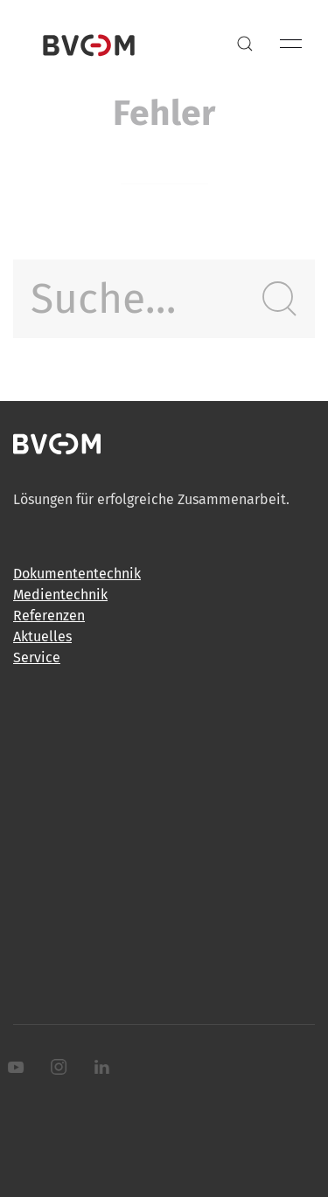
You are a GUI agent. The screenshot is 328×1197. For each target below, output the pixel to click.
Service (36, 657)
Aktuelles (42, 636)
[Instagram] (57, 1067)
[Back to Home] (88, 44)
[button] (245, 43)
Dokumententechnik (77, 573)
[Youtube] (14, 1067)
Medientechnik (60, 594)
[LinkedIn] (99, 1067)
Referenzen (49, 615)
